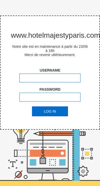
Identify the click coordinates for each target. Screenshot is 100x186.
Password (50, 89)
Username (50, 70)
